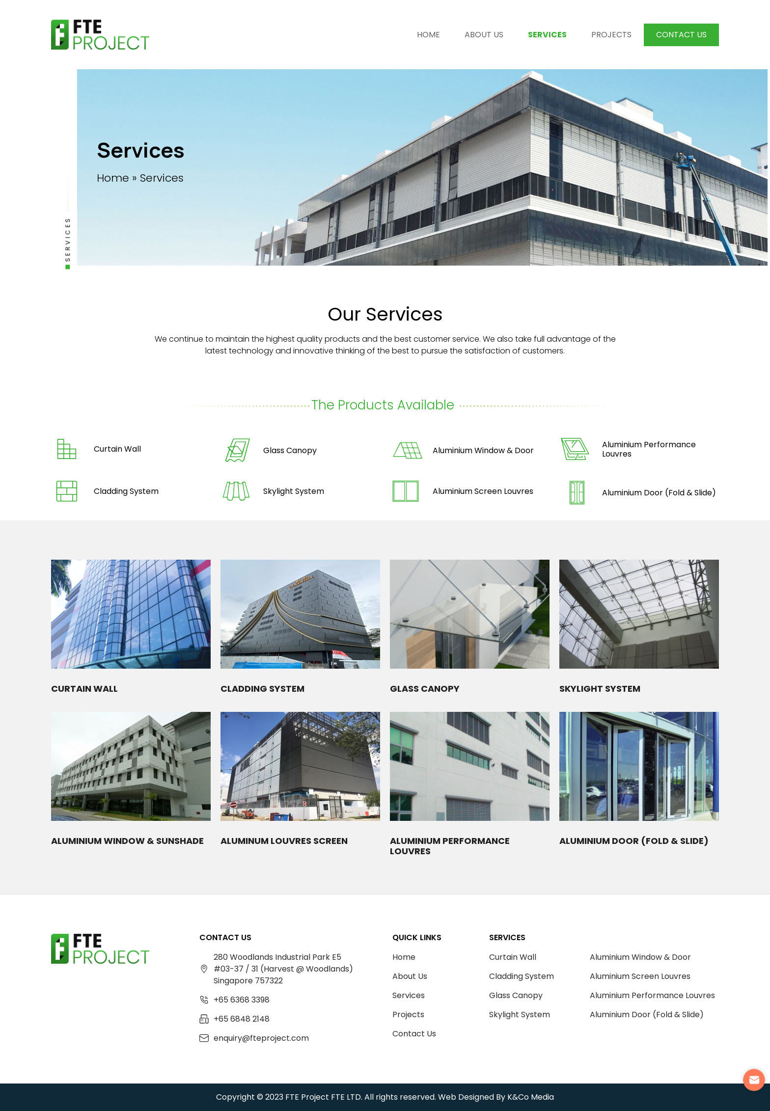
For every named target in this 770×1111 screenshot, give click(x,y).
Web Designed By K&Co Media (496, 1097)
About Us (484, 34)
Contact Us (681, 34)
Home (428, 34)
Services (547, 34)
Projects (611, 34)
